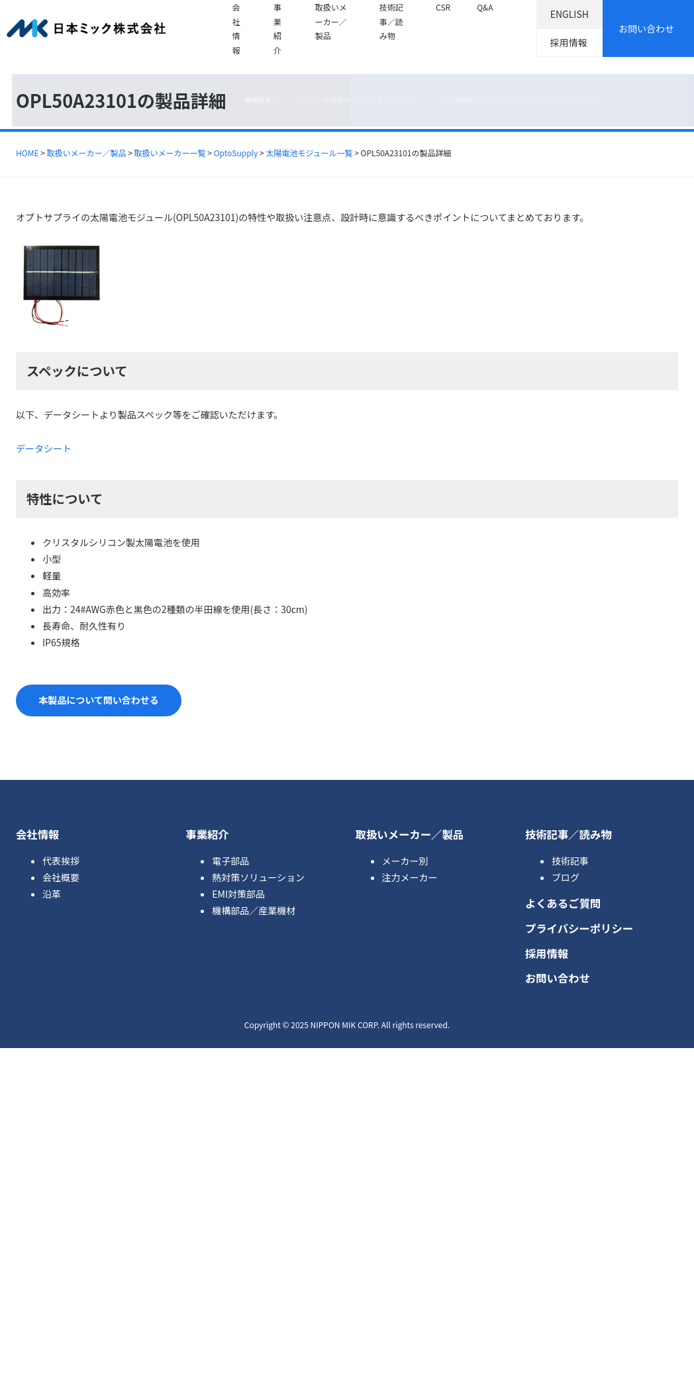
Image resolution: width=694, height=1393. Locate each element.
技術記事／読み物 (391, 21)
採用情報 (568, 42)
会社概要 (60, 877)
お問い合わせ (646, 28)
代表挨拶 (60, 860)
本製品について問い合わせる (98, 699)
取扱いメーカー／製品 (331, 21)
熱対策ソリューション (258, 877)
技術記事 (570, 860)
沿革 (51, 893)
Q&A (485, 7)
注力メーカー (410, 877)
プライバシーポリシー (579, 928)
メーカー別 (405, 860)
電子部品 (230, 860)
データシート (44, 448)
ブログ (565, 877)
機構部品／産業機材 (253, 910)
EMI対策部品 (238, 893)
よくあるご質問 (563, 903)
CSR (443, 7)
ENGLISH (569, 14)
